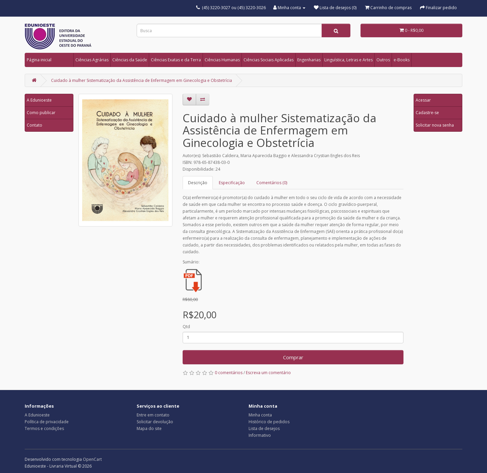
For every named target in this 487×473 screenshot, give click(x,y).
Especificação (232, 183)
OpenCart (92, 459)
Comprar (293, 357)
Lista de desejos (264, 428)
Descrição (197, 183)
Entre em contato (153, 415)
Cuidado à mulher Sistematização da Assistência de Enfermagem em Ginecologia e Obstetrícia (141, 80)
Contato (34, 125)
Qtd (186, 326)
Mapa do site (149, 428)
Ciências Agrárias (92, 60)
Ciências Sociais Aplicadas (269, 60)
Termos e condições (44, 428)
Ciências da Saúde (129, 60)
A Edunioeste (39, 100)
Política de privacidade (47, 422)
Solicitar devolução (155, 422)
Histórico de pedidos (269, 422)
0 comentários (228, 372)
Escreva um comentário (268, 372)
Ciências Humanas (222, 60)
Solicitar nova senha (435, 125)
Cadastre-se (427, 112)
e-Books (402, 60)
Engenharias (309, 60)
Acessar (423, 100)
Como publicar (41, 112)
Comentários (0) (271, 183)
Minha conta (260, 415)
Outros (383, 60)
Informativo (260, 435)
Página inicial (39, 60)
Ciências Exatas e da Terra (176, 60)
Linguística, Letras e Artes (348, 60)
